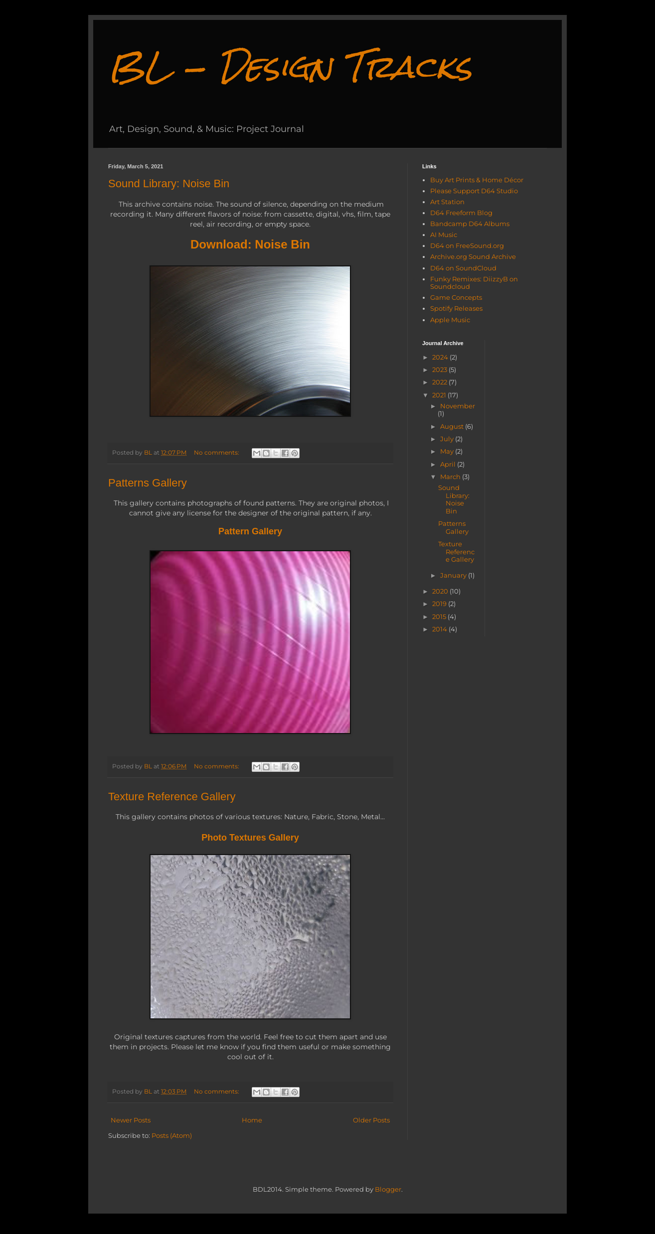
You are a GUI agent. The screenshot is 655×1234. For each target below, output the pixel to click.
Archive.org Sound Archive (473, 256)
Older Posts (371, 1120)
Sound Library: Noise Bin (168, 183)
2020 (441, 591)
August (452, 426)
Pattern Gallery (250, 531)
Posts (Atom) (172, 1135)
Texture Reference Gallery (172, 796)
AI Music (443, 235)
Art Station (447, 202)
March (451, 477)
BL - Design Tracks (290, 66)
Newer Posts (131, 1120)
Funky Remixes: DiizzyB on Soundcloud (474, 283)
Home (252, 1120)
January (454, 575)
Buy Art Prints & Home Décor (476, 180)
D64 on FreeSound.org (467, 245)
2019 (440, 604)
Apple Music (450, 320)
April (448, 464)
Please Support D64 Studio (474, 191)
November (457, 406)
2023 (440, 369)
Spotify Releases (456, 308)
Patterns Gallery (147, 483)
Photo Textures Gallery (250, 838)
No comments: (217, 452)
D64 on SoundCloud (463, 268)
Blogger (388, 1189)
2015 (440, 616)
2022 (440, 382)
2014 (440, 629)
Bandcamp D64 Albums (469, 224)
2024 (441, 357)
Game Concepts (456, 297)
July (447, 439)
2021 (440, 395)
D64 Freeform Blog (461, 213)
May (447, 451)
